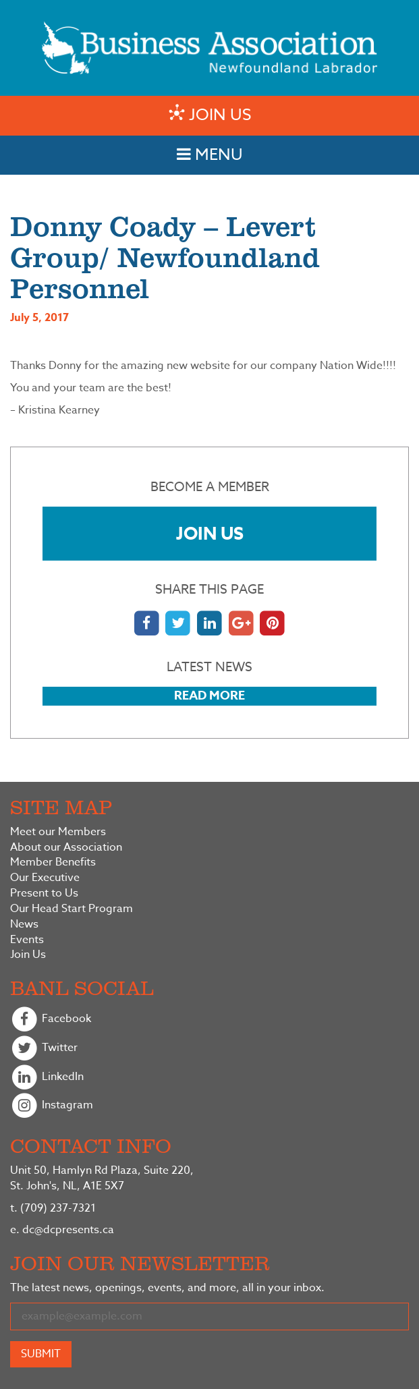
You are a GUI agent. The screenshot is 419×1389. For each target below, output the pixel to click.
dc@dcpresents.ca (62, 1230)
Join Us (210, 533)
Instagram (51, 1106)
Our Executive (45, 878)
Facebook (50, 1019)
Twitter (44, 1048)
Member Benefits (53, 862)
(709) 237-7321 (53, 1208)
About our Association (66, 847)
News (24, 924)
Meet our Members (58, 832)
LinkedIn (47, 1077)
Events (27, 940)
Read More (209, 695)
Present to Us (44, 893)
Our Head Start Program (71, 909)
